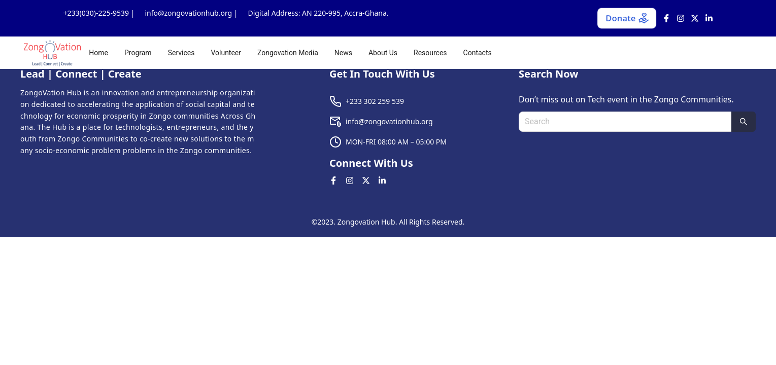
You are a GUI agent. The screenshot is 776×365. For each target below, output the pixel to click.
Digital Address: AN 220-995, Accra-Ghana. (318, 13)
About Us (382, 53)
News (343, 53)
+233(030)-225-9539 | (99, 13)
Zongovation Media (287, 53)
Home (98, 53)
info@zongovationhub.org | (191, 13)
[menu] (424, 52)
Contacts (477, 53)
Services (181, 53)
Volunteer (226, 53)
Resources (430, 53)
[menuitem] (98, 52)
